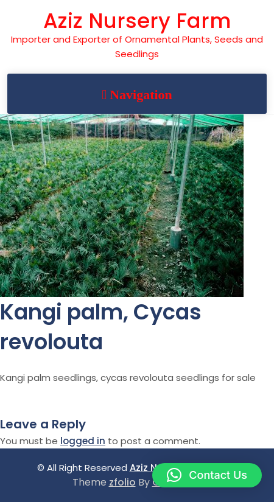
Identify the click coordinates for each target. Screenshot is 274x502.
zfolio (122, 482)
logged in (82, 440)
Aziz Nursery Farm (137, 20)
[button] (207, 475)
